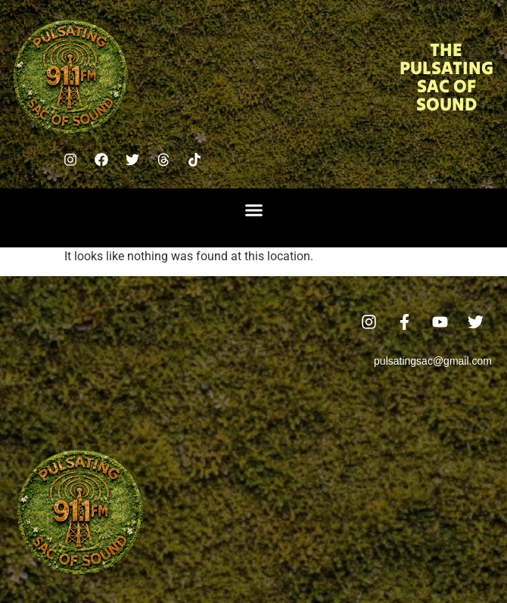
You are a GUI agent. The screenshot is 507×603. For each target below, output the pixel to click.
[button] (253, 210)
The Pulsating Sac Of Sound (446, 77)
